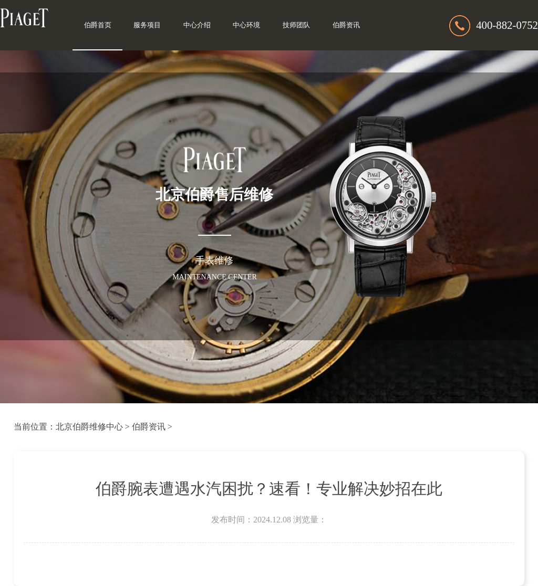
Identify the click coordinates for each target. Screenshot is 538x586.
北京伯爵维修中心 (89, 426)
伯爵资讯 (346, 25)
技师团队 (296, 25)
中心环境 (246, 25)
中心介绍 (197, 25)
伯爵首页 (97, 25)
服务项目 (147, 25)
